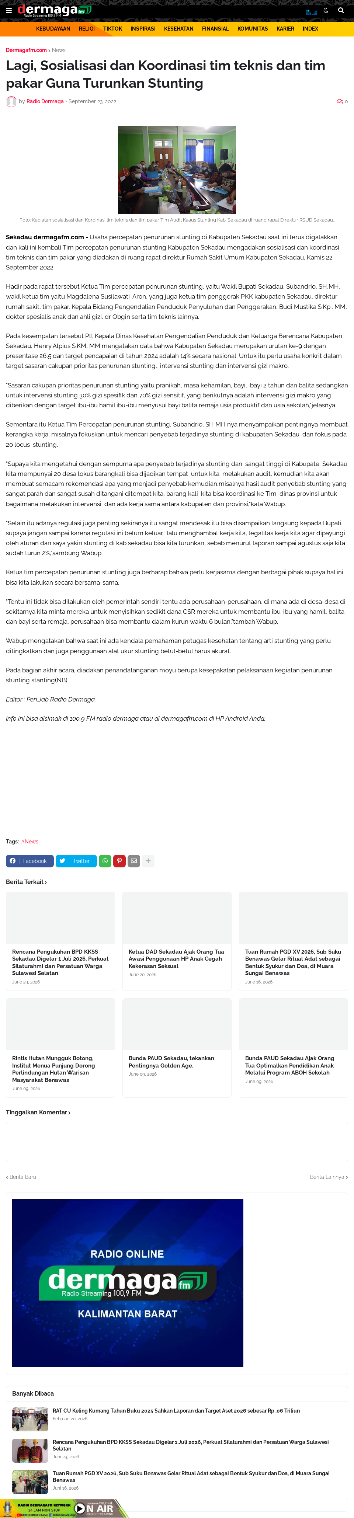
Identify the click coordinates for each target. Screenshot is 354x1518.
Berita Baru (23, 1177)
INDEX (310, 29)
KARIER (285, 29)
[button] (9, 10)
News (59, 50)
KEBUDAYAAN (53, 29)
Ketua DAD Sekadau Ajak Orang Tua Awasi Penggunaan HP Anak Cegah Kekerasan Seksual (176, 958)
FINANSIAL (215, 29)
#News (29, 842)
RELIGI (87, 29)
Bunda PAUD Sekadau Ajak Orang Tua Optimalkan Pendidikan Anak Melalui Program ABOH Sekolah (289, 1065)
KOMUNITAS (252, 29)
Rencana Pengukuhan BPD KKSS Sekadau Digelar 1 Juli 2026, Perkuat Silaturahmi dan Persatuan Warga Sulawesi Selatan (60, 962)
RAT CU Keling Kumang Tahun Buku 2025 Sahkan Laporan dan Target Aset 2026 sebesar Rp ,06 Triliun (176, 1411)
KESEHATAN (179, 29)
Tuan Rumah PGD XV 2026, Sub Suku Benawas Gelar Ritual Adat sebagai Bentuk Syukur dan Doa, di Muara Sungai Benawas (293, 962)
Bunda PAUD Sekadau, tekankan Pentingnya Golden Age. (171, 1062)
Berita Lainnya (327, 1177)
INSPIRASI (143, 29)
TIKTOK (112, 29)
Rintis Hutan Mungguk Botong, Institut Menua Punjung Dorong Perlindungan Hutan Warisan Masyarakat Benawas (53, 1069)
